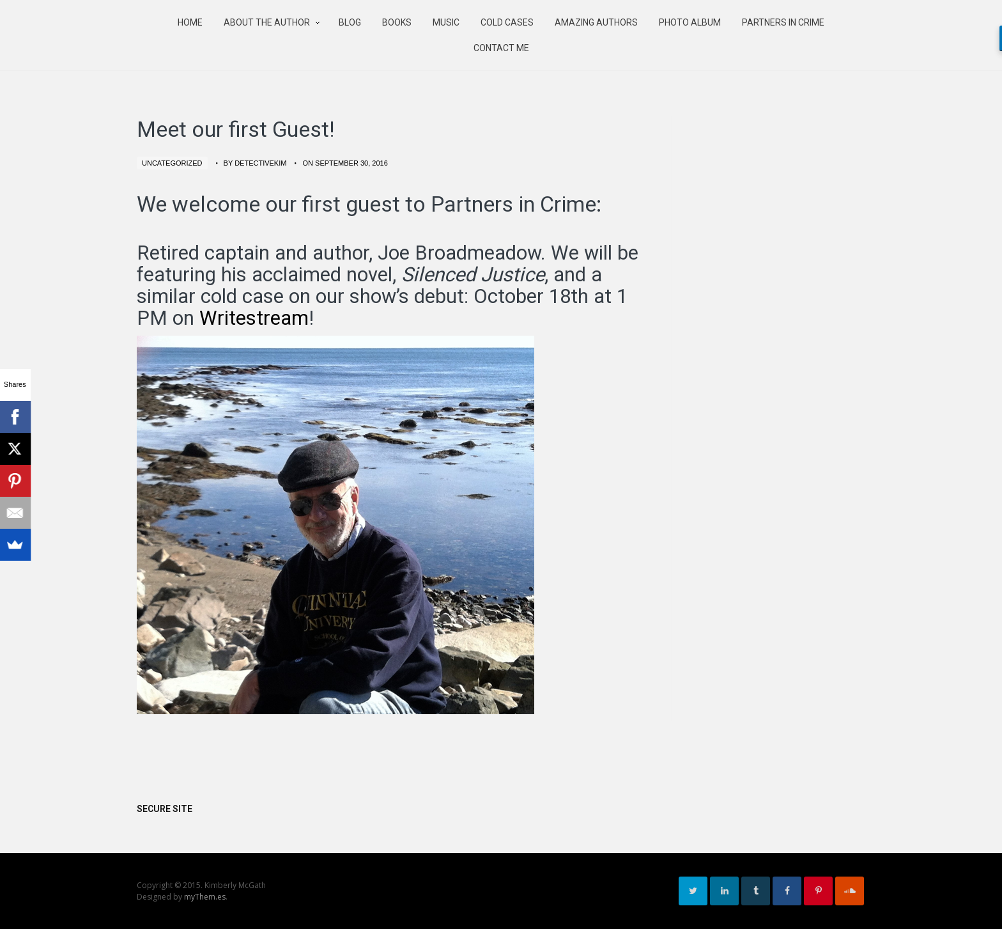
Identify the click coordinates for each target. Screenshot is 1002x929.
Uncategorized (172, 163)
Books (397, 22)
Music (446, 22)
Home (190, 22)
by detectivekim (255, 163)
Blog (350, 22)
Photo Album (690, 22)
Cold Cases (507, 22)
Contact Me (501, 48)
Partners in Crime (783, 22)
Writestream (254, 318)
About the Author (267, 22)
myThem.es (205, 896)
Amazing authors (596, 22)
